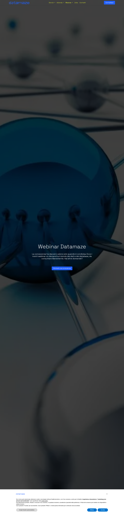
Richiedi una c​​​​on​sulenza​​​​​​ (62, 268)
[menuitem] (52, 3)
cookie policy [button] (44, 501)
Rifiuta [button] (92, 510)
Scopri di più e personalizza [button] (26, 510)
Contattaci (109, 3)
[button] (107, 493)
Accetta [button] (103, 510)
